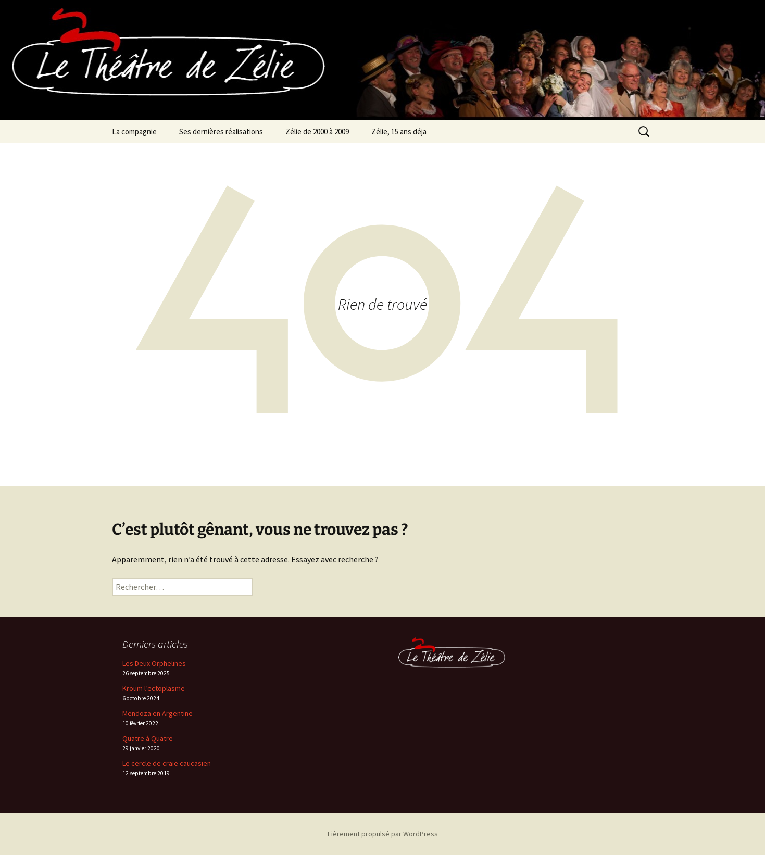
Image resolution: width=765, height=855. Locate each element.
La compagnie (134, 131)
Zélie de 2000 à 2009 (317, 131)
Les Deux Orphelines (154, 663)
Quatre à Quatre (147, 738)
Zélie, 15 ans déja (399, 131)
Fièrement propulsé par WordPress (383, 833)
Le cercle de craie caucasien (166, 763)
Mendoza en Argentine (157, 713)
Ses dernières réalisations (221, 131)
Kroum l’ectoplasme (153, 688)
